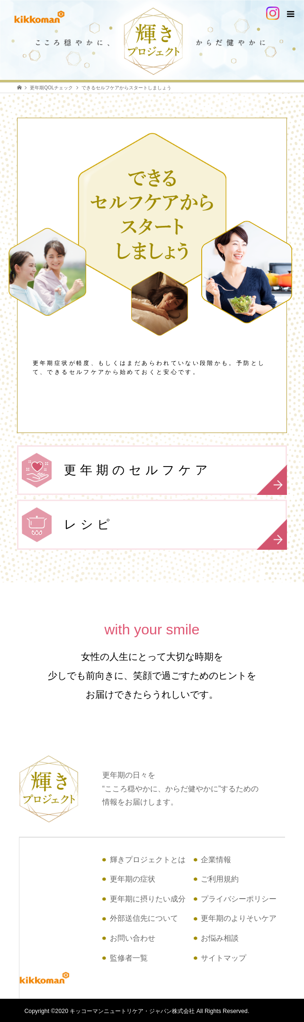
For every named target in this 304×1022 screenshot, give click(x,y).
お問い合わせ (132, 938)
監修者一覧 (129, 958)
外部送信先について (144, 918)
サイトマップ (223, 958)
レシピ (175, 533)
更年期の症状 (132, 879)
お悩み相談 (220, 938)
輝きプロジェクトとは (148, 860)
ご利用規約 (220, 879)
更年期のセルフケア (175, 478)
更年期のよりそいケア (239, 918)
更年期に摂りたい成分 (148, 899)
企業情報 (216, 860)
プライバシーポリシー (239, 899)
